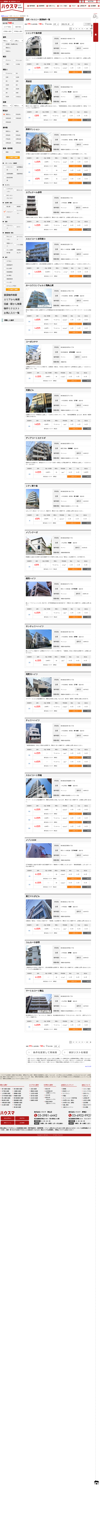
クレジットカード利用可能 (69, 1098)
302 (29, 662)
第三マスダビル (33, 897)
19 (87, 28)
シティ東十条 (32, 486)
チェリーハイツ (33, 720)
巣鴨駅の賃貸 (17, 1094)
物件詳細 (89, 72)
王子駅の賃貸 (5, 1091)
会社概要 (22, 1123)
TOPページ (4, 16)
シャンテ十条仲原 (34, 33)
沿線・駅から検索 (13, 304)
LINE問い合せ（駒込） (68, 1101)
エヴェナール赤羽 (34, 192)
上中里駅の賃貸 (6, 1094)
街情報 (64, 1089)
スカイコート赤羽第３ (36, 239)
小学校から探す (7, 31)
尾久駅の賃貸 (17, 1107)
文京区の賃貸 (34, 1094)
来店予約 (22, 1118)
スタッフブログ (87, 1091)
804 (29, 820)
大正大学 (47, 1095)
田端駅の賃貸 (17, 1096)
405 (29, 273)
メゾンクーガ (32, 533)
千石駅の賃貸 (17, 1105)
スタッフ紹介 (63, 6)
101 (29, 227)
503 (29, 321)
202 (29, 69)
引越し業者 (65, 1105)
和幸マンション (33, 129)
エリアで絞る (7, 27)
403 (29, 180)
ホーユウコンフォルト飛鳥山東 (40, 285)
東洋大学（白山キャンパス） (50, 1099)
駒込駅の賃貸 (5, 1101)
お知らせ (85, 1096)
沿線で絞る (18, 27)
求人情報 (85, 1107)
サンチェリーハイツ (35, 627)
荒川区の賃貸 (34, 1096)
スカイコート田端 (34, 776)
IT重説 (64, 1096)
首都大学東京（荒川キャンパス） (50, 1103)
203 (29, 163)
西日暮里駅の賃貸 (18, 1098)
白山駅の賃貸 (5, 1105)
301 (29, 763)
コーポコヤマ (32, 342)
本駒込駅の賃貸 (6, 1103)
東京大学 (47, 1089)
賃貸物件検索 (10, 295)
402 (29, 931)
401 (29, 426)
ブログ (73, 6)
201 (29, 876)
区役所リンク (66, 1091)
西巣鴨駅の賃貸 (18, 1103)
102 (29, 567)
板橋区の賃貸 (34, 1101)
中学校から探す (18, 31)
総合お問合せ (7, 1118)
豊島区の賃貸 (34, 1091)
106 (29, 979)
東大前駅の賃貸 (18, 1089)
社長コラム (52, 6)
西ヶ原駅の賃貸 (6, 1098)
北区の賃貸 (34, 1089)
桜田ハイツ (31, 579)
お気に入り (75, 72)
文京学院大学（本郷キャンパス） (50, 1092)
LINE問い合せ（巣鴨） (68, 1103)
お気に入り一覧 (11, 313)
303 (29, 172)
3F (29, 520)
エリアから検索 (12, 299)
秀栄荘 (29, 81)
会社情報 (85, 1103)
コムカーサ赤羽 (33, 943)
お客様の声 (83, 6)
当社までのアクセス (88, 1105)
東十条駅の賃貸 (6, 1089)
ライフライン (66, 1094)
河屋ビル (30, 390)
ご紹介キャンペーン (67, 1107)
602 (29, 811)
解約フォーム (7, 1123)
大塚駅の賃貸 (17, 1091)
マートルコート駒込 (35, 991)
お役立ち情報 (86, 1101)
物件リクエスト (12, 308)
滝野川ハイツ (32, 674)
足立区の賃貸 (34, 1098)
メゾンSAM (31, 840)
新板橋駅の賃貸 (18, 1101)
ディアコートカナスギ (36, 438)
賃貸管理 (41, 6)
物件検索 (32, 6)
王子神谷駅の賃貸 (6, 1096)
